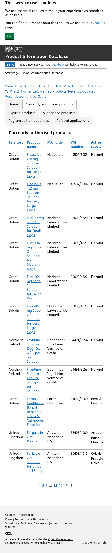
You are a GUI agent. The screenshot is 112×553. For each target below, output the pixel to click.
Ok (9, 36)
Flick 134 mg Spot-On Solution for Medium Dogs (34, 256)
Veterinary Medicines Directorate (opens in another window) (38, 525)
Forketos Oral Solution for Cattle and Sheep (35, 462)
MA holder (55, 142)
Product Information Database (36, 56)
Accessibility (26, 515)
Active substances (100, 144)
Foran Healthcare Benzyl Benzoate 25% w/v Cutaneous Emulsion (35, 412)
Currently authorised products (49, 104)
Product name (33, 144)
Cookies (99, 23)
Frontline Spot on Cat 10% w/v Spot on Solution (34, 380)
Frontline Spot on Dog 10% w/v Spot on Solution (34, 351)
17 (65, 485)
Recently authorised (20, 96)
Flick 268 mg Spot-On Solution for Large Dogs (34, 287)
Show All (11, 86)
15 (55, 485)
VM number (77, 144)
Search (43, 96)
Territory (16, 142)
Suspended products (59, 113)
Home (13, 104)
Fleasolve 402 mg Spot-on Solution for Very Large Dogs (34, 197)
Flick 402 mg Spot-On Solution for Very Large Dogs (34, 319)
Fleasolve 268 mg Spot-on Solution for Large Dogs (34, 165)
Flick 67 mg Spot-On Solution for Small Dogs (35, 226)
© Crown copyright (94, 542)
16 (60, 485)
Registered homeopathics (29, 121)
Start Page (12, 73)
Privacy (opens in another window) (28, 519)
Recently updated (81, 91)
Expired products (22, 113)
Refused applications (72, 121)
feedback (58, 64)
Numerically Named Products (43, 91)
